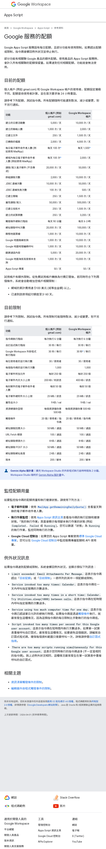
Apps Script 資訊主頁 (50, 517)
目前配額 (25, 578)
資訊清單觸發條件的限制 (26, 682)
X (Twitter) (78, 836)
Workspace (34, 4)
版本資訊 (9, 840)
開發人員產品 (11, 835)
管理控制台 (44, 825)
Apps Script (13, 15)
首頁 (6, 28)
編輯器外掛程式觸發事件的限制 (30, 688)
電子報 (75, 830)
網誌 (74, 825)
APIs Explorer (45, 841)
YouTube (77, 841)
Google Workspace (23, 28)
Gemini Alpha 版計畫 (50, 475)
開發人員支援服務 (14, 846)
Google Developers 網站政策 (42, 705)
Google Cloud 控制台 (44, 540)
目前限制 (44, 578)
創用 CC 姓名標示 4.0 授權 (60, 701)
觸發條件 (83, 613)
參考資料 (58, 28)
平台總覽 (9, 829)
